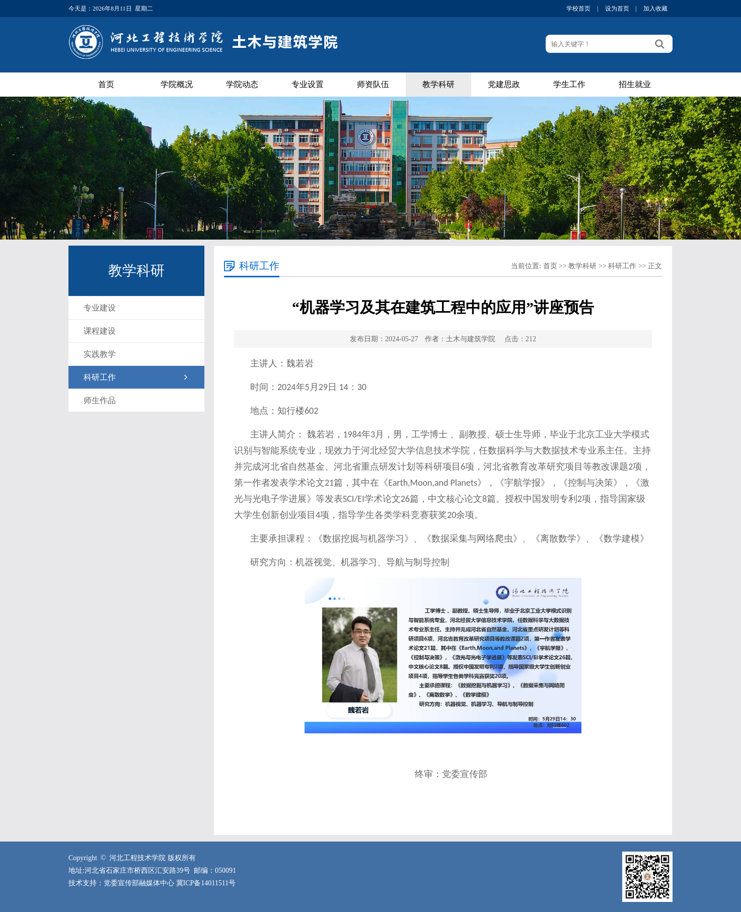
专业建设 (100, 307)
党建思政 (504, 84)
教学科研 (438, 84)
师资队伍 (373, 84)
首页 (106, 84)
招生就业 (635, 84)
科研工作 (100, 377)
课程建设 (100, 331)
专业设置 (307, 84)
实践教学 (100, 354)
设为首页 (617, 8)
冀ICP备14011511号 (206, 883)
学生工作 (569, 84)
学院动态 (242, 84)
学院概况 (177, 84)
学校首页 (578, 8)
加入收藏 (655, 8)
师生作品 (100, 400)
